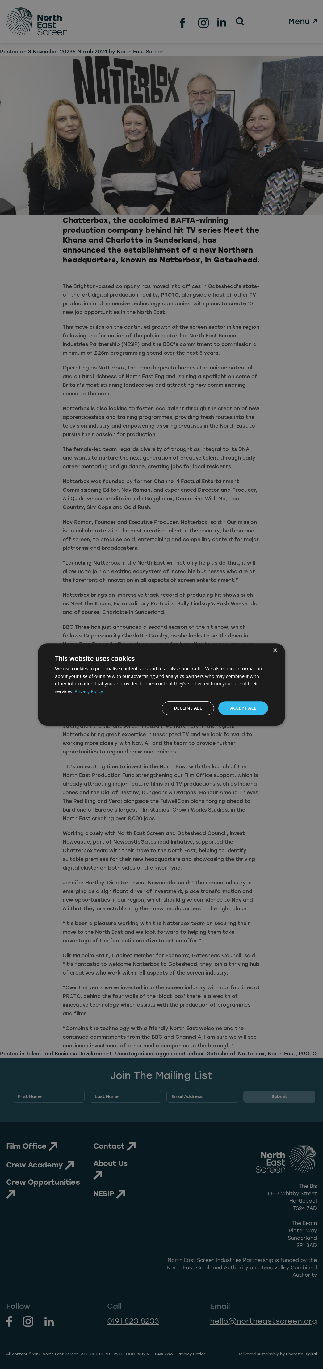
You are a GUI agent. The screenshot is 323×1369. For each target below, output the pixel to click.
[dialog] (161, 684)
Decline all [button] (187, 708)
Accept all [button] (243, 708)
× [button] (275, 650)
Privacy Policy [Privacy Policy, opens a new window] (89, 691)
